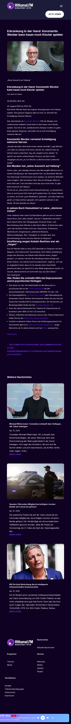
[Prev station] (48, 717)
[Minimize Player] (53, 717)
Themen (10, 661)
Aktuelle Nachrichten (45, 647)
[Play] (43, 717)
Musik (9, 665)
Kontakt (8, 686)
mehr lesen (15, 454)
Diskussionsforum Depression (40, 325)
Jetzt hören (54, 14)
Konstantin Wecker (32, 121)
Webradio (41, 661)
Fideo (45, 328)
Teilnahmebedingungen (14, 689)
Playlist (40, 671)
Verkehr (40, 668)
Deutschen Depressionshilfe (36, 318)
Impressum (9, 695)
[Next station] (38, 717)
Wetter (40, 665)
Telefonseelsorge (36, 288)
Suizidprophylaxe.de (44, 305)
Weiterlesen (12, 334)
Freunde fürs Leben (35, 295)
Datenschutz (10, 692)
